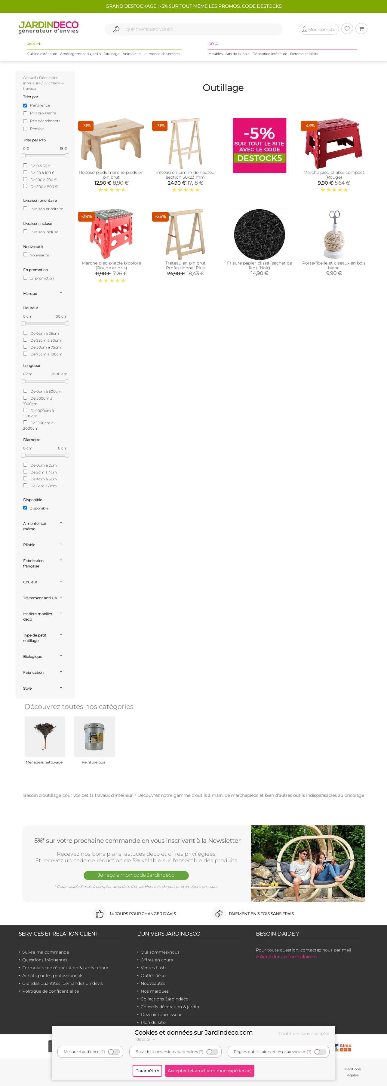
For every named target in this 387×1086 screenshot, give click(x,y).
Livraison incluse (40, 231)
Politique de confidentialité (50, 991)
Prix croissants (43, 113)
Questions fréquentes (44, 960)
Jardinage (112, 54)
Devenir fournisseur (161, 1014)
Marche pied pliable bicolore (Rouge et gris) (111, 265)
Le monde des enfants (162, 54)
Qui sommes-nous (160, 952)
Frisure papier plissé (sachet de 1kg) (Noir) (259, 265)
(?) (102, 1051)
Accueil (29, 77)
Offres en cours (157, 960)
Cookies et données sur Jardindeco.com (193, 1032)
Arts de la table (238, 54)
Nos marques (155, 991)
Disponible (35, 508)
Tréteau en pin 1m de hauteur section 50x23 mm (185, 175)
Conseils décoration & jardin (170, 1006)
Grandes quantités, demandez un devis (62, 983)
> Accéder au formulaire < (286, 957)
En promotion (38, 278)
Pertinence (40, 105)
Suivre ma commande (45, 952)
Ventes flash (153, 967)
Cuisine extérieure (42, 54)
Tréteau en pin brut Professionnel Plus (185, 265)
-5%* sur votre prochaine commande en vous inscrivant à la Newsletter (136, 840)
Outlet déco (153, 975)
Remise (37, 128)
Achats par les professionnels (52, 975)
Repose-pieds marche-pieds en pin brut (111, 175)
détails (146, 1039)
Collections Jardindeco (165, 999)
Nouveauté (36, 255)
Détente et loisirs (304, 54)
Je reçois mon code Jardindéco (136, 875)
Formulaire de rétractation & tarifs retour (65, 967)
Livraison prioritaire (43, 208)
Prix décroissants (45, 121)
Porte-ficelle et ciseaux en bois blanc (334, 265)
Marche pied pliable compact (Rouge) (333, 175)
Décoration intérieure (270, 54)
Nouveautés (153, 983)
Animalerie (132, 54)
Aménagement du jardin (80, 54)
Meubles (215, 54)
